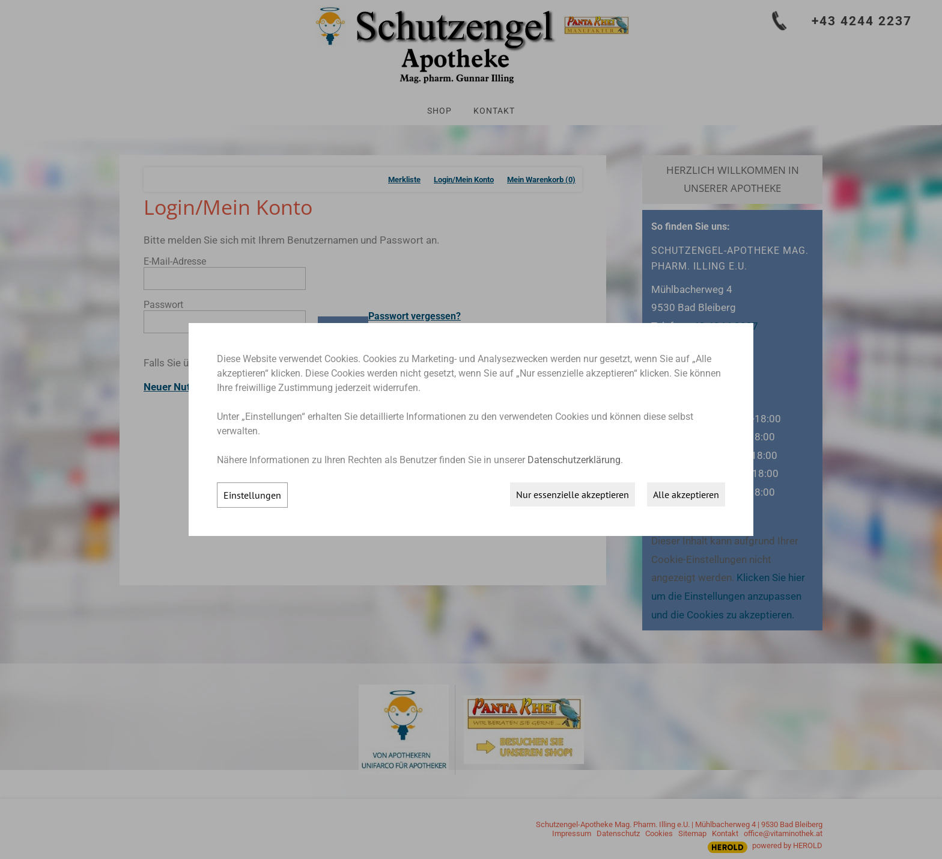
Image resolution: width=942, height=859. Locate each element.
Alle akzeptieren (686, 494)
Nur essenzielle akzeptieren (572, 494)
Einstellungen (252, 495)
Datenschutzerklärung (574, 460)
